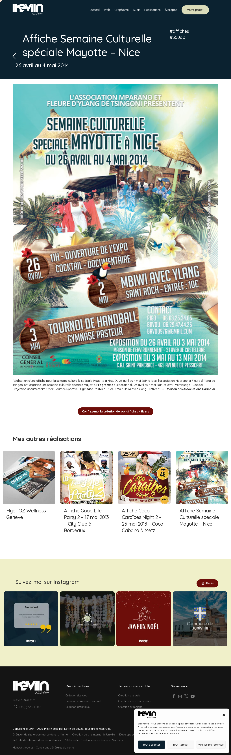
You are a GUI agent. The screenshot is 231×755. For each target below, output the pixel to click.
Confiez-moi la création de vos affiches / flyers (115, 411)
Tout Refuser (181, 744)
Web (107, 10)
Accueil (95, 10)
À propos (171, 10)
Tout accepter (151, 744)
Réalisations (152, 10)
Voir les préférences (211, 744)
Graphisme (121, 10)
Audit (136, 10)
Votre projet (195, 10)
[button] (224, 715)
